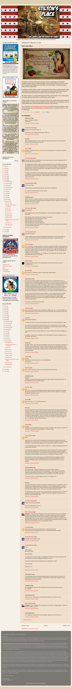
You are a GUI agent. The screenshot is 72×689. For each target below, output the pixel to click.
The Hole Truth (8, 222)
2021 (5, 176)
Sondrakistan (5, 269)
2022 (5, 174)
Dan (26, 317)
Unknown (27, 367)
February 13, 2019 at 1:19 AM (31, 144)
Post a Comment (27, 619)
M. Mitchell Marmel (29, 127)
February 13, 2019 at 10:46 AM (32, 338)
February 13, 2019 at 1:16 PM (31, 382)
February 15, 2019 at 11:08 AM (32, 522)
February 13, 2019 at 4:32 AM (31, 153)
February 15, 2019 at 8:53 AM (31, 507)
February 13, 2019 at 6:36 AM (31, 178)
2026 (5, 166)
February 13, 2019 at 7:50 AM (31, 239)
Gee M (26, 399)
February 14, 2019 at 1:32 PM (31, 478)
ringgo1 (27, 424)
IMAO (4, 267)
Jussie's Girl (7, 208)
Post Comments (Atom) (33, 628)
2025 (5, 168)
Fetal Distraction (8, 224)
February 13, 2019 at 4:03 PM (31, 395)
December (7, 181)
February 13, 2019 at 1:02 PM (31, 371)
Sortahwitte (27, 527)
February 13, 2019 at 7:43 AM (31, 203)
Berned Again (8, 210)
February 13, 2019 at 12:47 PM (32, 363)
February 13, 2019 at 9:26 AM (31, 274)
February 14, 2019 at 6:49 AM (31, 420)
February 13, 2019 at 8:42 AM (31, 256)
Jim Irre (27, 148)
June (6, 193)
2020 (5, 178)
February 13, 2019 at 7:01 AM (31, 192)
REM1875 (27, 261)
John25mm (27, 308)
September (7, 187)
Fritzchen (27, 387)
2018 (5, 229)
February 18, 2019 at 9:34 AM (31, 598)
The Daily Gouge (6, 271)
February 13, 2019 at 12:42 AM (32, 123)
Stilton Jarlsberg (29, 512)
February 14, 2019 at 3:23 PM (31, 496)
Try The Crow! (8, 212)
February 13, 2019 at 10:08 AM (32, 303)
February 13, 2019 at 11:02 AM (32, 352)
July (6, 191)
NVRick (27, 356)
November (7, 183)
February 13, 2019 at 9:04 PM (31, 403)
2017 (5, 231)
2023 (5, 172)
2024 (5, 170)
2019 (5, 180)
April (6, 197)
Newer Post (25, 625)
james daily (27, 244)
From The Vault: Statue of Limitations (10, 205)
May (6, 195)
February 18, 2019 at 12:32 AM (32, 540)
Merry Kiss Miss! (8, 213)
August (7, 189)
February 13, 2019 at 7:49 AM (31, 227)
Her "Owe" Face (8, 202)
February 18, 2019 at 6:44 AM (31, 581)
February (7, 201)
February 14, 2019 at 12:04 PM (32, 463)
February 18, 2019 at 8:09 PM (31, 616)
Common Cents (6, 264)
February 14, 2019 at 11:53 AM (32, 431)
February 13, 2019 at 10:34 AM (32, 313)
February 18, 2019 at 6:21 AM (31, 569)
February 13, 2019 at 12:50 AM (32, 134)
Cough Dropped (8, 215)
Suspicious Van (8, 217)
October (7, 185)
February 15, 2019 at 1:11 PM (31, 532)
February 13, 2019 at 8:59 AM (31, 266)
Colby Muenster (28, 435)
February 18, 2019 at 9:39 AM (31, 608)
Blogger (44, 683)
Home (46, 625)
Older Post (66, 625)
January (7, 227)
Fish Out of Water (29, 158)
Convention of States (7, 266)
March (6, 199)
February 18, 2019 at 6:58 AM (31, 590)
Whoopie (27, 270)
